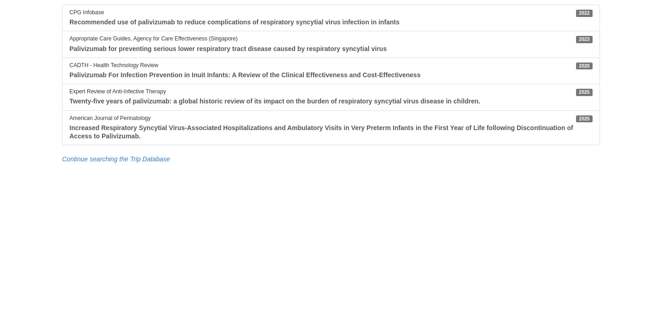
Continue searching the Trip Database (116, 159)
